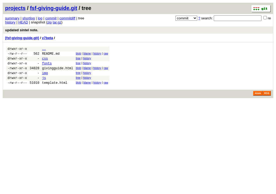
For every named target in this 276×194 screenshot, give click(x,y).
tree (78, 59)
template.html (54, 89)
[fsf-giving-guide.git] (22, 38)
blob (78, 54)
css (45, 60)
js (44, 83)
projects (15, 8)
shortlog (28, 18)
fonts (47, 66)
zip (49, 22)
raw (106, 54)
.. (44, 49)
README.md (51, 55)
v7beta (47, 38)
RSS (266, 99)
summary (12, 18)
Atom (258, 99)
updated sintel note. (21, 30)
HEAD (23, 22)
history (10, 22)
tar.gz (57, 22)
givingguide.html (57, 72)
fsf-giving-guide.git (53, 8)
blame (87, 54)
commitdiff (67, 18)
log (40, 18)
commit (51, 18)
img (45, 77)
